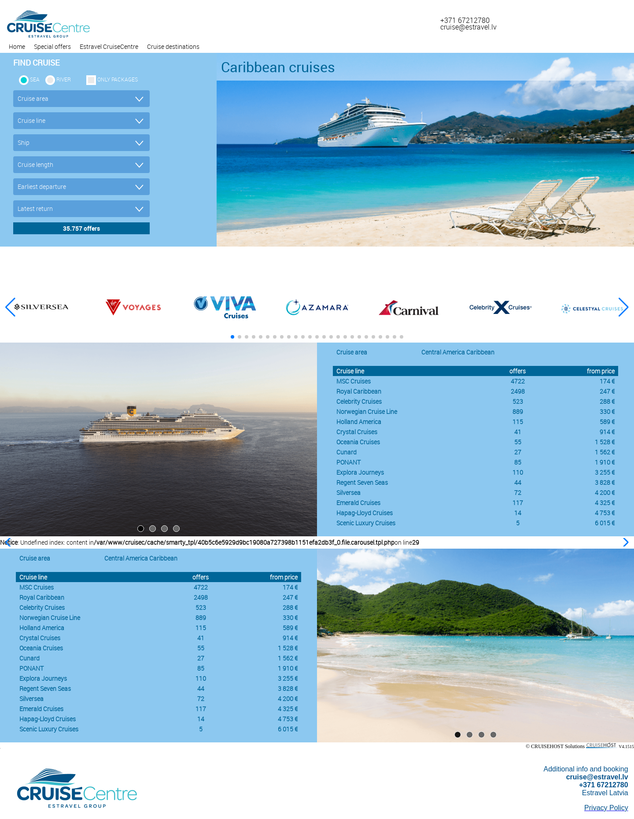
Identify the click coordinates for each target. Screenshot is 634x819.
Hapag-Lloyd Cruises (364, 513)
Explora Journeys (360, 472)
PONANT (348, 462)
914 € (607, 432)
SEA (35, 79)
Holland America (358, 421)
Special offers (52, 46)
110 (517, 472)
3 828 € (605, 482)
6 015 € (605, 523)
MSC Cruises (353, 381)
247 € (607, 391)
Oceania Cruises (358, 442)
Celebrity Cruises (359, 401)
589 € (607, 421)
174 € (607, 381)
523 (517, 401)
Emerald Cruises (358, 502)
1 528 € (605, 442)
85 (517, 462)
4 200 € (605, 492)
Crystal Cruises (356, 432)
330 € (607, 411)
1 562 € (605, 452)
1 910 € (605, 462)
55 (517, 442)
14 (517, 513)
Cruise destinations (173, 46)
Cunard (346, 452)
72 (517, 492)
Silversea (348, 492)
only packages (117, 79)
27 (517, 452)
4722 (518, 381)
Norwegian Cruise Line (366, 411)
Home (17, 46)
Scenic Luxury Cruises (365, 523)
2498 (518, 391)
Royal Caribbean (358, 391)
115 (517, 421)
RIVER (63, 79)
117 (517, 502)
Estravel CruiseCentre (109, 46)
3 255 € (605, 472)
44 (517, 482)
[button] (624, 307)
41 (517, 432)
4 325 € (605, 502)
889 (517, 411)
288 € (607, 401)
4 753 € (605, 513)
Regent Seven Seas (362, 482)
